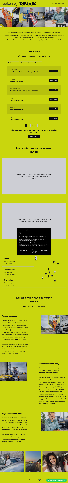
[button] (24, 251)
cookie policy (28, 246)
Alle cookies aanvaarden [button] (44, 251)
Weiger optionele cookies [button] (34, 251)
